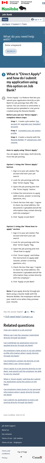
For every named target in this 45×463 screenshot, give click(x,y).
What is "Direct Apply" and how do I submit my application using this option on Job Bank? (22, 381)
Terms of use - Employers (12, 442)
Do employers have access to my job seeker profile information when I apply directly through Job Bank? (22, 353)
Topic (24, 24)
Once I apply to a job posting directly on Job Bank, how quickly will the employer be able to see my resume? (22, 371)
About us (5, 430)
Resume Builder (17, 139)
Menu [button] (5, 19)
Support (16, 24)
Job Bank (7, 14)
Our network (7, 434)
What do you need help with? (18, 38)
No (33, 312)
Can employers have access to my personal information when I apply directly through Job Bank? (22, 392)
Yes (26, 312)
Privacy (4, 458)
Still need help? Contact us (19, 316)
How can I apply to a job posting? (18, 330)
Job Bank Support (8, 426)
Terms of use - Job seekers (12, 438)
